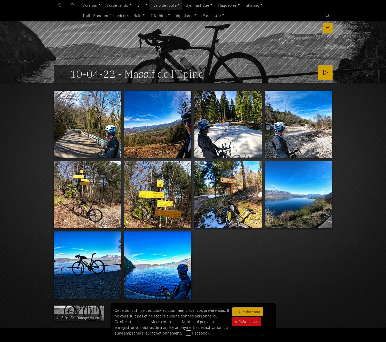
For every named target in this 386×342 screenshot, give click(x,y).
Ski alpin (89, 5)
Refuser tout (248, 321)
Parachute (211, 15)
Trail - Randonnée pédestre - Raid (111, 15)
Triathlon (159, 15)
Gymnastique (197, 5)
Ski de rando (117, 5)
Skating (252, 5)
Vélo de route (165, 5)
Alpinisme (184, 15)
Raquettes (227, 5)
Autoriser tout (249, 311)
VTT (140, 5)
